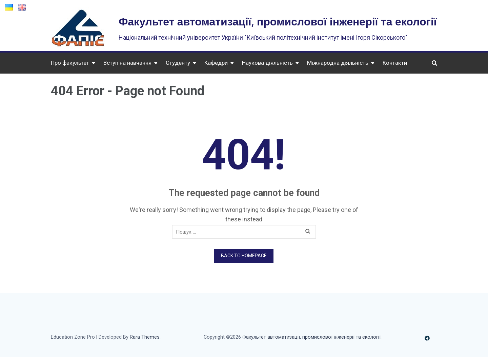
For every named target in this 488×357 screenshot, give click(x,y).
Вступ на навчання (127, 62)
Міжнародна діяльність (337, 62)
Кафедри (216, 62)
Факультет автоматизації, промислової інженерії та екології (278, 21)
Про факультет (70, 62)
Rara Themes (145, 337)
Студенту (178, 62)
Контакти (395, 62)
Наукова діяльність (267, 62)
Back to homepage (244, 255)
